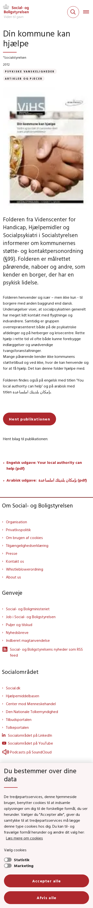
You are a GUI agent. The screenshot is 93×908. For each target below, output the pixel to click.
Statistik (22, 859)
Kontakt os (15, 561)
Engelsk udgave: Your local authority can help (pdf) (44, 465)
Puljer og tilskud (19, 624)
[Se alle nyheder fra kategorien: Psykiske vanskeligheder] (30, 71)
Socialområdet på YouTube (30, 743)
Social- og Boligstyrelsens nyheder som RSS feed (42, 652)
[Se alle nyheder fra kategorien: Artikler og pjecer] (24, 78)
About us (13, 577)
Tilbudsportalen (18, 719)
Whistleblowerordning (24, 569)
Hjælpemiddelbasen (22, 695)
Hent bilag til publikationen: (25, 438)
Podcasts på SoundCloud (27, 752)
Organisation (16, 521)
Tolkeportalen (17, 727)
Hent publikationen (29, 419)
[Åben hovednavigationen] (88, 12)
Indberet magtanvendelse (28, 640)
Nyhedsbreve (17, 632)
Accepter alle (46, 880)
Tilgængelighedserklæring (27, 545)
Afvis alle (47, 897)
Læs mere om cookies (24, 838)
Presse (11, 553)
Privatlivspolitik (18, 529)
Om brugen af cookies (24, 537)
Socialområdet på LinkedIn (30, 735)
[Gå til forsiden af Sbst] (14, 12)
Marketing (23, 865)
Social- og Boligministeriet (28, 608)
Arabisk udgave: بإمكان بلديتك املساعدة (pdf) (46, 480)
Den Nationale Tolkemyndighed (32, 711)
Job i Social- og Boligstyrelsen (31, 616)
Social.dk (13, 687)
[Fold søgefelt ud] (73, 12)
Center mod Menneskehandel (31, 703)
